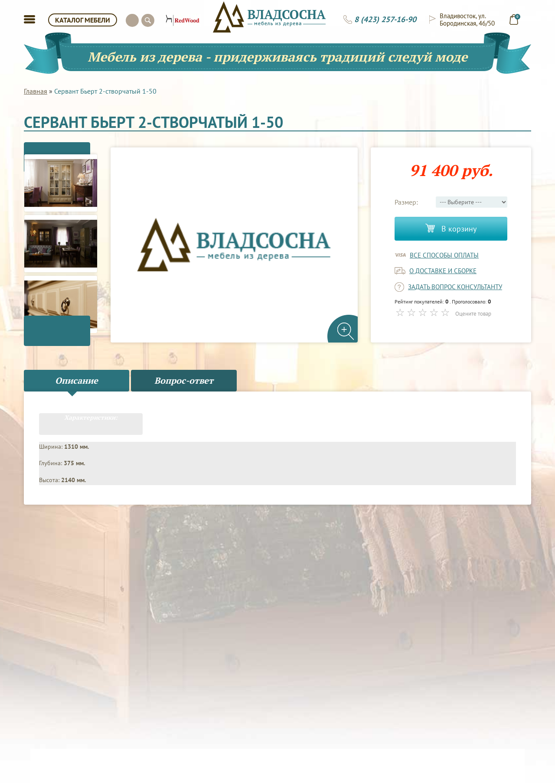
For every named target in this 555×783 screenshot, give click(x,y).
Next (61, 341)
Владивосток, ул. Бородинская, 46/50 (467, 19)
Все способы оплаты (444, 255)
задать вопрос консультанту (455, 287)
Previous (61, 146)
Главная (35, 91)
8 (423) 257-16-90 (385, 19)
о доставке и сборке (443, 271)
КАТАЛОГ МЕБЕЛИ (82, 20)
